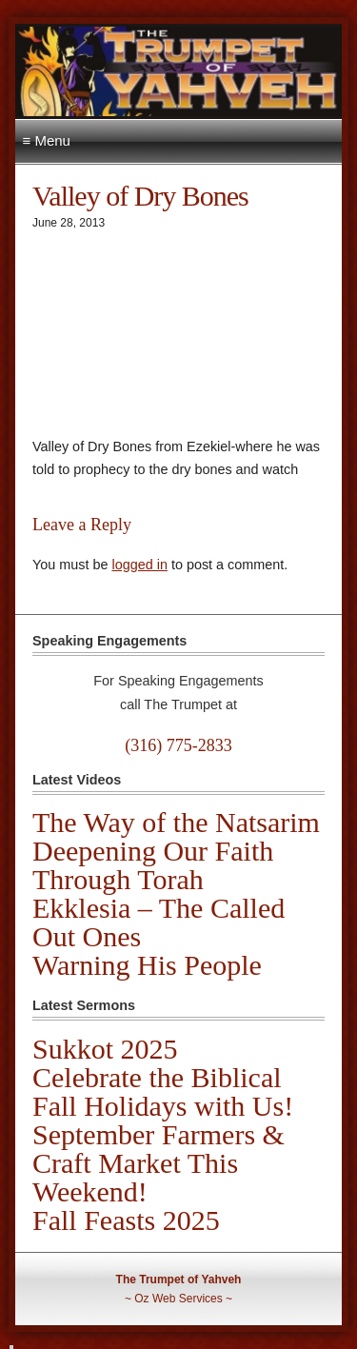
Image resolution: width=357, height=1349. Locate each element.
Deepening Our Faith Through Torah (152, 865)
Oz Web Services (178, 1298)
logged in (139, 564)
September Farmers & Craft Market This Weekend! (158, 1163)
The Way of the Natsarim (176, 822)
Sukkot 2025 (105, 1048)
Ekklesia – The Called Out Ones (158, 922)
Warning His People (147, 965)
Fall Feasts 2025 (126, 1220)
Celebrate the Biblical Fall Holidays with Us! (162, 1091)
